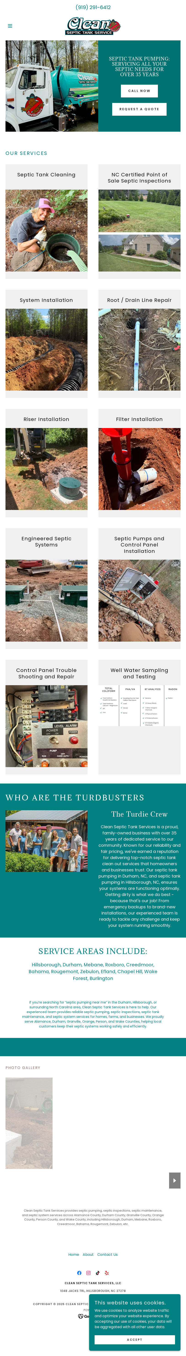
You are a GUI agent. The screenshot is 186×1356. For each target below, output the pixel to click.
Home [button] (73, 1254)
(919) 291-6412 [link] (93, 7)
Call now (139, 91)
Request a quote (139, 109)
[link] (93, 26)
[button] (18, 25)
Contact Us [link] (107, 1254)
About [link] (88, 1254)
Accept (134, 1339)
